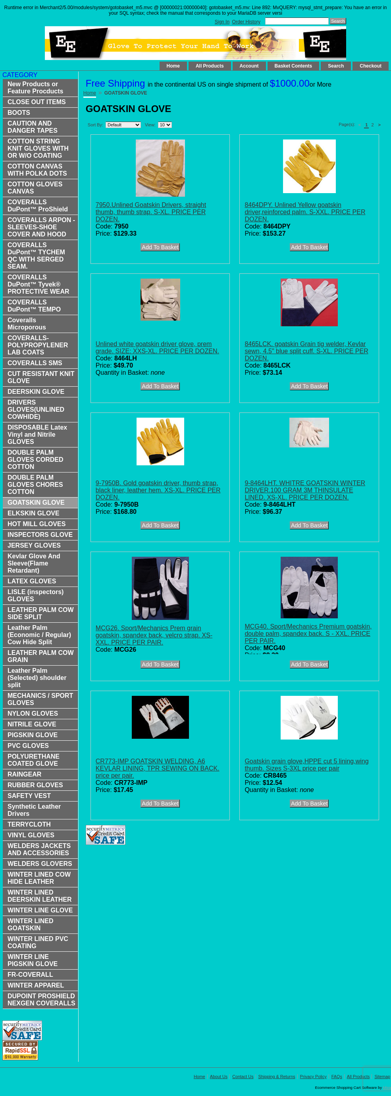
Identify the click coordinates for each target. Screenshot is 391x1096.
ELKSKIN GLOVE (34, 513)
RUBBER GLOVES (35, 785)
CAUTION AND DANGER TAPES (33, 127)
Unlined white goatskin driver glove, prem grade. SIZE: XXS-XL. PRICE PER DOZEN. (157, 347)
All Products (210, 66)
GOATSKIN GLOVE (36, 502)
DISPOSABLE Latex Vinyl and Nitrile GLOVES (37, 434)
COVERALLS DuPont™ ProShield (38, 206)
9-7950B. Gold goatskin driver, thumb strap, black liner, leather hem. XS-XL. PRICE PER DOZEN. (158, 490)
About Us (218, 1076)
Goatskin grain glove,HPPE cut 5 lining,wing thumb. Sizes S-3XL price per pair (306, 765)
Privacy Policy (313, 1076)
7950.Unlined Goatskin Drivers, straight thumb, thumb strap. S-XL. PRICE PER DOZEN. (151, 212)
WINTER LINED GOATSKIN (31, 924)
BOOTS (19, 112)
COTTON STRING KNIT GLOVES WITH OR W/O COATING (38, 148)
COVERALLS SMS (35, 363)
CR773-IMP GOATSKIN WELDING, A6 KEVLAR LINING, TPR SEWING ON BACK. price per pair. (158, 768)
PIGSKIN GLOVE (33, 735)
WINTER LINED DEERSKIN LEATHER (40, 896)
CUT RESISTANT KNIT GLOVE (41, 377)
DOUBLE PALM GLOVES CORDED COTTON (35, 459)
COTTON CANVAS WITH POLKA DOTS (37, 170)
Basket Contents (293, 66)
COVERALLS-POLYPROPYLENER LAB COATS (38, 345)
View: (150, 124)
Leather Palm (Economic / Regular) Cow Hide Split (39, 634)
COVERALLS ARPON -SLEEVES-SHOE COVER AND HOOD (41, 227)
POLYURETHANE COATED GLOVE (34, 760)
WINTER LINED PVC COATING (38, 942)
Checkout (370, 66)
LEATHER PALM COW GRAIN (41, 656)
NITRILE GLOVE (32, 724)
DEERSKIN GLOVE (36, 391)
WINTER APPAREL (36, 985)
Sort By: (95, 124)
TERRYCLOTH (29, 824)
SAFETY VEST (29, 795)
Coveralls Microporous (27, 324)
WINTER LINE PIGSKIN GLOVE (33, 960)
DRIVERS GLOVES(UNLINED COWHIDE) (36, 409)
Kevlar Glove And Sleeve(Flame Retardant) (34, 563)
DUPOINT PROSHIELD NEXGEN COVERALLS (41, 1000)
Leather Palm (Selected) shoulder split (37, 677)
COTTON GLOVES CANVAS (35, 188)
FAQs (336, 1076)
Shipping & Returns (276, 1076)
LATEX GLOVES (32, 581)
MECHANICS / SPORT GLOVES (40, 699)
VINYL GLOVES (31, 835)
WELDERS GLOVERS (40, 863)
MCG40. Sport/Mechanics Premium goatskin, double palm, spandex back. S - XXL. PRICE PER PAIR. (308, 633)
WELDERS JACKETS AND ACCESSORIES (39, 849)
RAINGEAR (24, 774)
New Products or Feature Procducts (35, 88)
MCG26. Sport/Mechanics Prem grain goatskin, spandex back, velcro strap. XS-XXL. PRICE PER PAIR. (154, 635)
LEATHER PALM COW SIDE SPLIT (41, 613)
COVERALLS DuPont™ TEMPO (34, 306)
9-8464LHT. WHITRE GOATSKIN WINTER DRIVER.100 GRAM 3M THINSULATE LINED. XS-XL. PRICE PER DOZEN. (305, 490)
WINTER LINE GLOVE (40, 910)
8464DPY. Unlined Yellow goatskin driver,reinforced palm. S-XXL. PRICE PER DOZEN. (305, 212)
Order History (246, 22)
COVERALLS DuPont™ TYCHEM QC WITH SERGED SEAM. (36, 256)
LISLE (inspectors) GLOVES (36, 595)
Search (336, 66)
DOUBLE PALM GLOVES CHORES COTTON (35, 484)
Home (173, 66)
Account (249, 66)
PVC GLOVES (28, 745)
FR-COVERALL (30, 974)
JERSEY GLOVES (34, 545)
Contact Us (242, 1076)
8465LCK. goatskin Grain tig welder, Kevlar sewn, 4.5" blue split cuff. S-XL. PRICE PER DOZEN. (306, 351)
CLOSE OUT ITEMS (37, 102)
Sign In (222, 22)
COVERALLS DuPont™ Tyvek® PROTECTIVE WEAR (38, 284)
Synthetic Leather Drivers (34, 810)
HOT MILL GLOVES (36, 524)
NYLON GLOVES (33, 713)
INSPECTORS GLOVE (40, 534)
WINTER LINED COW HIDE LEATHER (39, 878)
